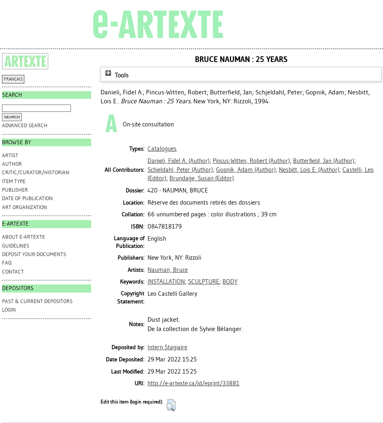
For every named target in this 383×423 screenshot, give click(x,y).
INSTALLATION (166, 281)
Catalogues (162, 148)
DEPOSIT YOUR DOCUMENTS (34, 254)
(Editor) (201, 178)
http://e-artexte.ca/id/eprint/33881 (194, 383)
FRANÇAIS (13, 79)
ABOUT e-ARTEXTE (23, 237)
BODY (230, 281)
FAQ (6, 263)
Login (9, 310)
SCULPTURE (203, 281)
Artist (10, 155)
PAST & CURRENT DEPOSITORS (37, 301)
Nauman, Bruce (168, 269)
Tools (115, 75)
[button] (171, 405)
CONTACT (13, 272)
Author (12, 164)
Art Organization (24, 207)
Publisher (15, 190)
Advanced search (24, 125)
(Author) (179, 160)
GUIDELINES (15, 246)
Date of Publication (27, 198)
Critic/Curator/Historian (35, 172)
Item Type (14, 181)
